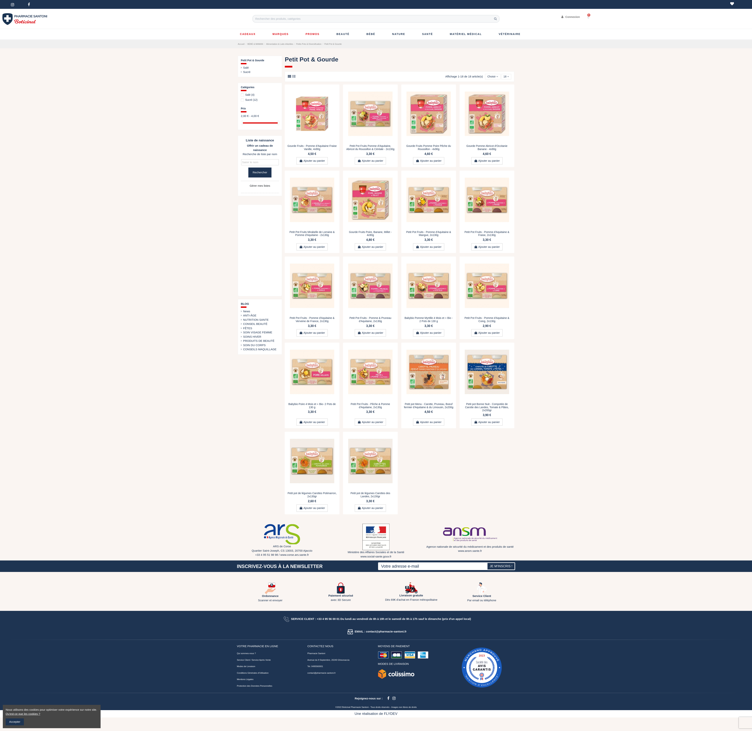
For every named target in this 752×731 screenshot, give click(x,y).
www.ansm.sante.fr (470, 551)
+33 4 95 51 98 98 (266, 555)
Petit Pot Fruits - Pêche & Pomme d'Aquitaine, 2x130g (370, 406)
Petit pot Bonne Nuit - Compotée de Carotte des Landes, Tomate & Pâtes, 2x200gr (487, 407)
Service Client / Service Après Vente (254, 660)
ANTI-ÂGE (249, 315)
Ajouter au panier (312, 161)
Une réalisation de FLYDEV (376, 714)
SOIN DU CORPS (254, 345)
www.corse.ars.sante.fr (294, 555)
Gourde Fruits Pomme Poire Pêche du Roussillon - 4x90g (428, 148)
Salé (246, 67)
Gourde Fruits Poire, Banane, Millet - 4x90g (370, 234)
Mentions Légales (245, 680)
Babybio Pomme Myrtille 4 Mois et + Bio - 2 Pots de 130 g (429, 320)
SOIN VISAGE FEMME (257, 332)
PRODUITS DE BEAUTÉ (258, 340)
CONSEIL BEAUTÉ (255, 323)
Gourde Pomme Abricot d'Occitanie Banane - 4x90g (486, 148)
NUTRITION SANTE (256, 319)
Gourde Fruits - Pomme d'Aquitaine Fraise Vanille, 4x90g (312, 148)
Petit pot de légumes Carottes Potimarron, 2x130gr (312, 495)
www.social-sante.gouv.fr (376, 556)
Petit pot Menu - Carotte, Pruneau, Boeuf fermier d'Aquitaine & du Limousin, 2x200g (428, 406)
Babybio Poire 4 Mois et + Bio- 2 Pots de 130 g (312, 406)
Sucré (246, 72)
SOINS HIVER (252, 336)
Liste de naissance (260, 140)
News (246, 311)
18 (506, 76)
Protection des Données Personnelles (254, 686)
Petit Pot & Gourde (252, 60)
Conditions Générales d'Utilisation (253, 673)
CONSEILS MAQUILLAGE (260, 349)
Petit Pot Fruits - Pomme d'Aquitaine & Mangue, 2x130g (428, 234)
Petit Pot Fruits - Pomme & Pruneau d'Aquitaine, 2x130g (370, 320)
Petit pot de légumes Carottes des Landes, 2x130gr (370, 495)
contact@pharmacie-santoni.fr (321, 673)
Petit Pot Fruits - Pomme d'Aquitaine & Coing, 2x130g (487, 320)
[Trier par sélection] (491, 77)
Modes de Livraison (246, 667)
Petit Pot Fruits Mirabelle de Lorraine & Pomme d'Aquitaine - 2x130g (312, 234)
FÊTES (247, 328)
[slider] (242, 123)
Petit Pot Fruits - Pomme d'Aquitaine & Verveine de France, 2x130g (312, 320)
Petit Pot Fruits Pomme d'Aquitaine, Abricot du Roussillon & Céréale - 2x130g (370, 148)
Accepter (14, 721)
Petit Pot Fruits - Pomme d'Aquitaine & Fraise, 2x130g (487, 234)
